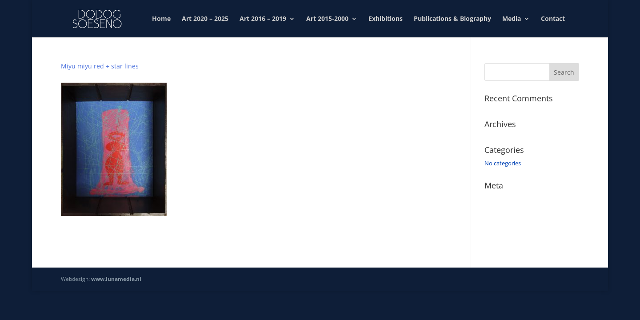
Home (161, 19)
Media (511, 19)
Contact (553, 19)
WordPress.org (504, 237)
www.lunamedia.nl (116, 279)
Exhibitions (385, 19)
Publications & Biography (452, 19)
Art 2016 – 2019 (263, 19)
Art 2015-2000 (327, 19)
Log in (492, 199)
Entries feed (500, 212)
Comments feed (505, 224)
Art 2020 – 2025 (205, 19)
